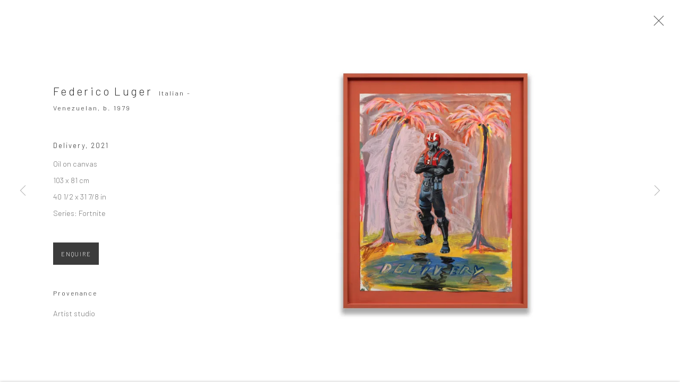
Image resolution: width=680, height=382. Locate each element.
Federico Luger (102, 97)
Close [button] (671, 24)
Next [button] (657, 191)
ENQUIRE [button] (76, 260)
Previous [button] (23, 191)
